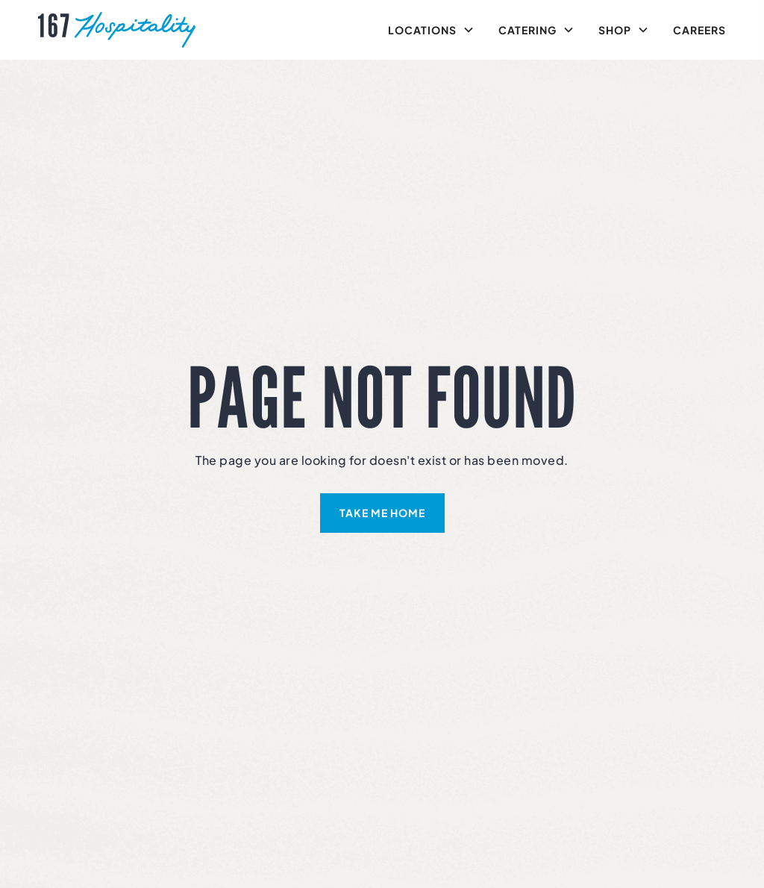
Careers (699, 30)
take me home (382, 512)
